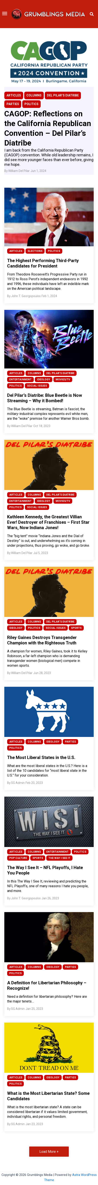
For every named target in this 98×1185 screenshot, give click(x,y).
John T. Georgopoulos (26, 296)
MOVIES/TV (63, 379)
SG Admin (18, 783)
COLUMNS (34, 95)
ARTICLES (13, 95)
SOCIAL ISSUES (37, 385)
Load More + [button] (49, 1152)
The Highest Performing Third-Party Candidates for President (43, 263)
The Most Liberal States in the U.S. (41, 757)
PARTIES (12, 104)
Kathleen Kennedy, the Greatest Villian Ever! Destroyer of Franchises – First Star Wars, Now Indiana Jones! (48, 522)
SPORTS (76, 627)
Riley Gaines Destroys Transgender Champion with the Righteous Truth (42, 640)
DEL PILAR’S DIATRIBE (63, 95)
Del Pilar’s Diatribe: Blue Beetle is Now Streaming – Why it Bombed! (44, 398)
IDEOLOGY (43, 379)
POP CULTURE (18, 858)
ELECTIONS (35, 251)
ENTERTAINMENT (20, 379)
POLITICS (31, 104)
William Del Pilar (19, 171)
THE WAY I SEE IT (59, 858)
